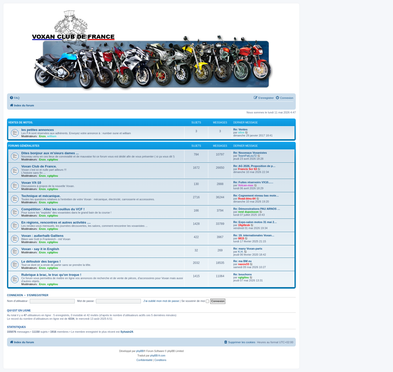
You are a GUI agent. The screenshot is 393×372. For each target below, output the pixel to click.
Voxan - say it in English (40, 249)
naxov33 (243, 264)
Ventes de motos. (20, 122)
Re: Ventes (240, 129)
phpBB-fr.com (157, 355)
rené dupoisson (248, 211)
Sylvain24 (126, 331)
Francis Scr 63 (247, 168)
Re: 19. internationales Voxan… (253, 235)
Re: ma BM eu (242, 261)
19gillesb (244, 225)
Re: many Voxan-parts (247, 248)
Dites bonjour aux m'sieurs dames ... (50, 153)
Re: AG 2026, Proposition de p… (254, 165)
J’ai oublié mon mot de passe (161, 300)
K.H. (240, 251)
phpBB (140, 351)
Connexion (15, 295)
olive (241, 132)
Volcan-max (245, 185)
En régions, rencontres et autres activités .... (56, 222)
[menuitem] (15, 98)
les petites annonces (37, 130)
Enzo (42, 136)
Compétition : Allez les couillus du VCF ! (52, 209)
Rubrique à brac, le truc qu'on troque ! (51, 275)
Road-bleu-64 (247, 198)
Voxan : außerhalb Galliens (42, 236)
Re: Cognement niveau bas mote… (256, 195)
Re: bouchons (242, 274)
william (51, 136)
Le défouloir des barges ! (41, 261)
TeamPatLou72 (247, 155)
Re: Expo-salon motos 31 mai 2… (255, 222)
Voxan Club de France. (39, 166)
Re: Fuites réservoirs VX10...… (253, 182)
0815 (241, 238)
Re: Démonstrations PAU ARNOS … (256, 208)
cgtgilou (52, 159)
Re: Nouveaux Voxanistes (250, 152)
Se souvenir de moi (195, 300)
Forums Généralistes (23, 145)
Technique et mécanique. (41, 196)
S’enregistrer (37, 295)
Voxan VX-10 (31, 182)
